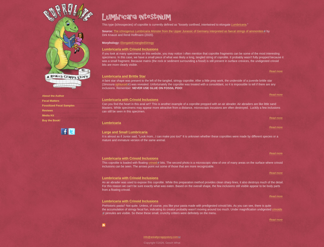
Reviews (47, 110)
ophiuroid (122, 84)
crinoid (154, 162)
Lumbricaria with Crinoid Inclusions (130, 49)
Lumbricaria (111, 123)
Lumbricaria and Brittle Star (124, 76)
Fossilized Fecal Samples (58, 105)
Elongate (126, 42)
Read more (275, 71)
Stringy (149, 42)
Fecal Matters (50, 100)
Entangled (138, 42)
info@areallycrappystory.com (162, 237)
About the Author (53, 95)
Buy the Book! (51, 120)
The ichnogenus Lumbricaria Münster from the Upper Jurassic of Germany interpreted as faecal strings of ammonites (190, 31)
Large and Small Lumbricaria (125, 132)
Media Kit (48, 115)
